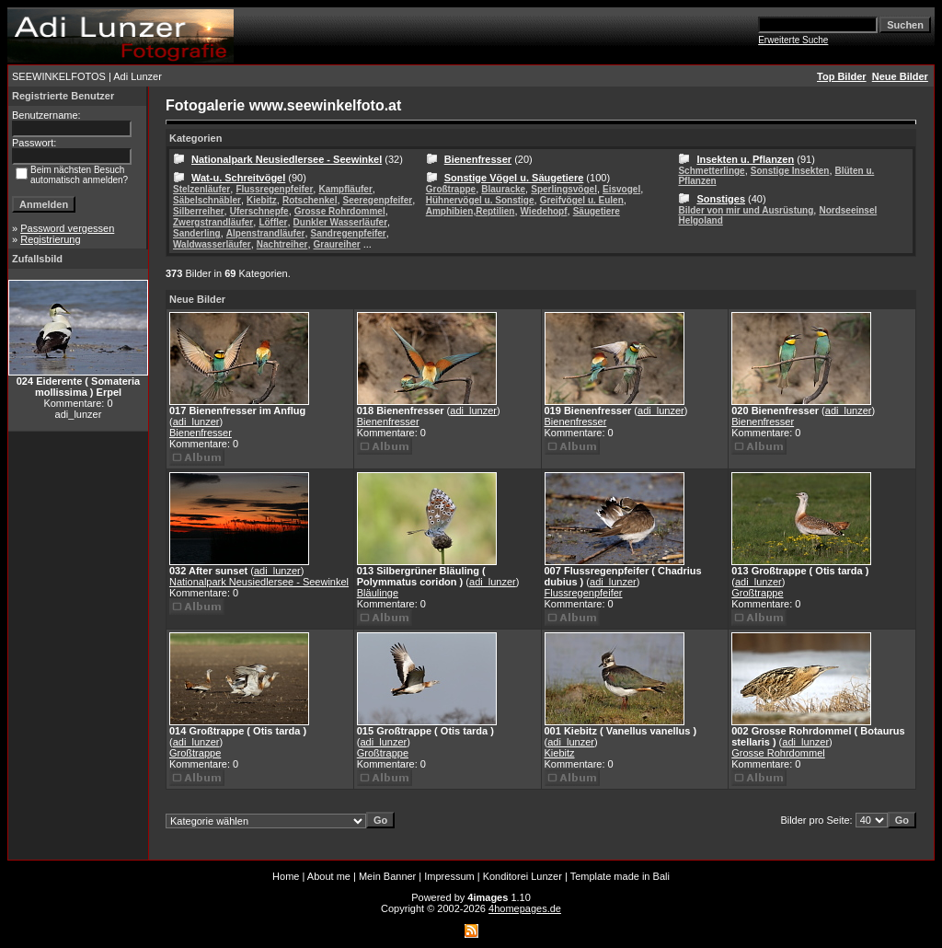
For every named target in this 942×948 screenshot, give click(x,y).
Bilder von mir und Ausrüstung (745, 210)
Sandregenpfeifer (348, 233)
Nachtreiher (282, 244)
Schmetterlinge (711, 171)
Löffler (272, 222)
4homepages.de (524, 908)
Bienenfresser (477, 159)
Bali (661, 876)
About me (328, 876)
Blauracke (503, 189)
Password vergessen (67, 228)
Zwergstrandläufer (213, 222)
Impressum (449, 876)
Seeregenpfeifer (378, 200)
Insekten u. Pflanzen (745, 159)
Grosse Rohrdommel (339, 211)
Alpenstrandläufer (265, 233)
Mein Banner (387, 876)
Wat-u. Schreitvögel (238, 177)
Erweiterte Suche (793, 40)
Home (285, 876)
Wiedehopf (544, 211)
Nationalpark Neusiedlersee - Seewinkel (286, 159)
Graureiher (337, 244)
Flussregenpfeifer (274, 189)
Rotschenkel (309, 200)
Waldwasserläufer (212, 244)
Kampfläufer (345, 189)
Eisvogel (621, 189)
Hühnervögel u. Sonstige (480, 200)
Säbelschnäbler (207, 200)
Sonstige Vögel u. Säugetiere (514, 177)
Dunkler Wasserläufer (340, 222)
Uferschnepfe (259, 211)
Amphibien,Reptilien (470, 211)
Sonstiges (720, 198)
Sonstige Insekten (790, 171)
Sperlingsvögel (564, 189)
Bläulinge (377, 592)
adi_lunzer (196, 421)
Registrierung (50, 239)
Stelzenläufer (201, 189)
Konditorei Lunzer (522, 876)
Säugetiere (596, 211)
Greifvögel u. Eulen (582, 200)
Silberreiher (198, 211)
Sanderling (197, 233)
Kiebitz (262, 200)
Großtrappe (451, 189)
